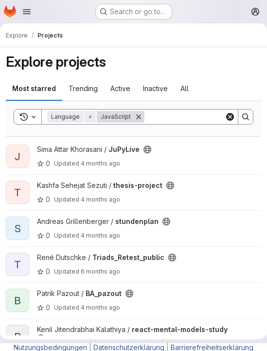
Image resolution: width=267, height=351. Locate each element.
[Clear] (230, 117)
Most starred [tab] (34, 88)
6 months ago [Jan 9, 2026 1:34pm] (100, 271)
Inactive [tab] (155, 88)
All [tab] (184, 88)
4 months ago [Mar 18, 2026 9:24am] (100, 235)
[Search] (204, 117)
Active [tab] (120, 88)
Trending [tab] (83, 88)
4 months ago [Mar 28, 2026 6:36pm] (100, 199)
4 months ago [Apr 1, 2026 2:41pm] (100, 163)
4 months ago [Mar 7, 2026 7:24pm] (100, 307)
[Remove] (138, 117)
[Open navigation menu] (27, 11)
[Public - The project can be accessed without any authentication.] (147, 149)
